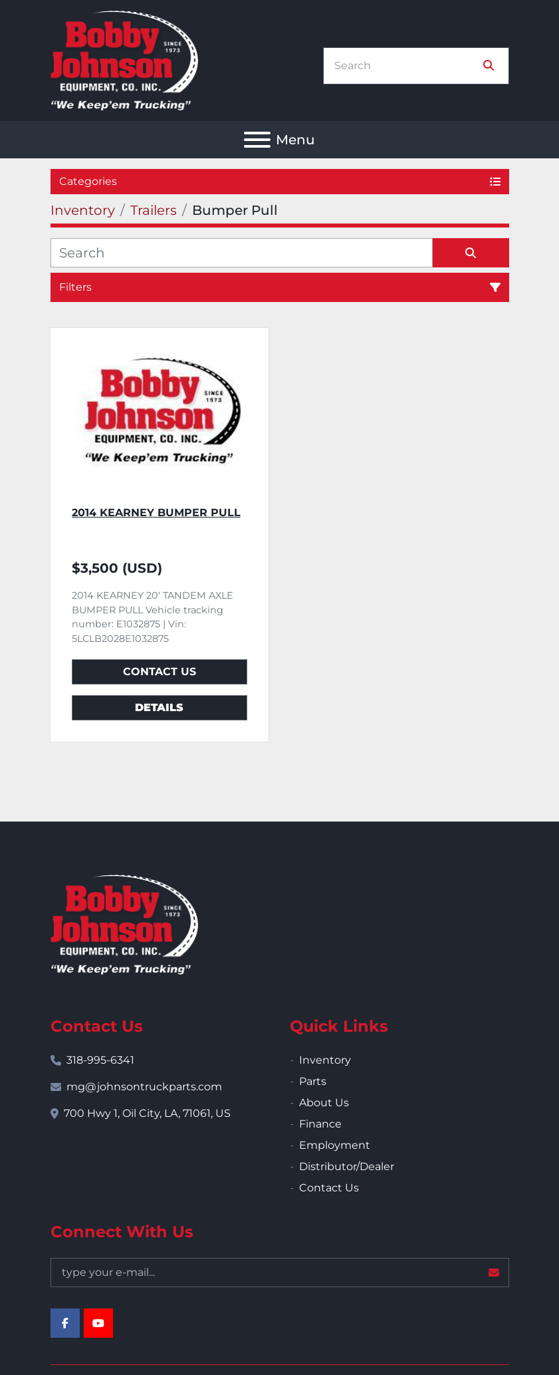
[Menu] (257, 140)
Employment (334, 1145)
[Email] (280, 1272)
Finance (320, 1124)
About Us (324, 1102)
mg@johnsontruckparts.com (144, 1086)
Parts (312, 1081)
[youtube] (98, 1323)
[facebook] (65, 1323)
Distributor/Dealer (346, 1166)
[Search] (406, 65)
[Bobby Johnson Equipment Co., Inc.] (124, 923)
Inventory (325, 1060)
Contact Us (159, 671)
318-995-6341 (100, 1060)
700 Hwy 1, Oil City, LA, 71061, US (147, 1113)
